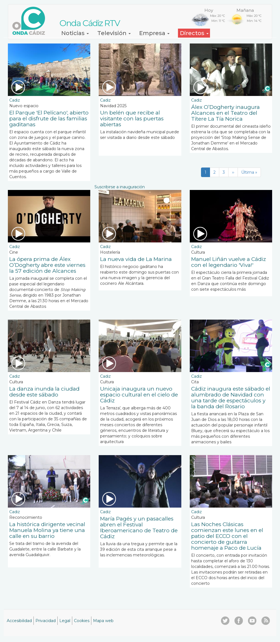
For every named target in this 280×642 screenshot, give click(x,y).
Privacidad (45, 620)
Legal (64, 620)
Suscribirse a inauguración (119, 186)
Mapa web (103, 620)
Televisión (114, 33)
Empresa (154, 33)
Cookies (81, 620)
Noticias (75, 33)
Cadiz (14, 100)
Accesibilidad (19, 620)
